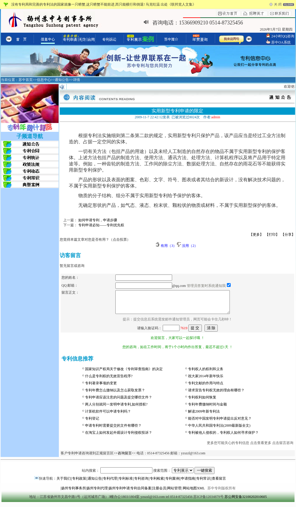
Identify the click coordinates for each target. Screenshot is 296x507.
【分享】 (288, 234)
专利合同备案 (141, 493)
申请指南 (188, 483)
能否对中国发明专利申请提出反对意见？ (220, 423)
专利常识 (203, 483)
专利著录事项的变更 (101, 387)
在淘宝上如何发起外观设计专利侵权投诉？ (118, 437)
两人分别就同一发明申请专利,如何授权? (116, 409)
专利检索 (157, 483)
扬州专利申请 (119, 493)
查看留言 (219, 483)
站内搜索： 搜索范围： (148, 475)
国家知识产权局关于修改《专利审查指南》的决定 (124, 373)
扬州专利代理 (97, 493)
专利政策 (79, 483)
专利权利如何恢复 (202, 402)
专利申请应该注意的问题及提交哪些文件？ (118, 402)
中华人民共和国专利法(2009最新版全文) (219, 430)
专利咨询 (141, 483)
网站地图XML (193, 493)
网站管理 (174, 493)
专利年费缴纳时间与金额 (207, 409)
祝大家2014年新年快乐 (205, 380)
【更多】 (256, 234)
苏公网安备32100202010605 (246, 501)
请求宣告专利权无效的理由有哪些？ (216, 395)
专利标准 (126, 483)
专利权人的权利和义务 (205, 373)
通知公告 (95, 483)
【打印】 (272, 234)
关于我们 (63, 483)
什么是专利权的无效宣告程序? (108, 380)
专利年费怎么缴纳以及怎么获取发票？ (115, 395)
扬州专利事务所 (73, 493)
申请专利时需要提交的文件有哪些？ (113, 430)
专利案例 (172, 483)
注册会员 (159, 493)
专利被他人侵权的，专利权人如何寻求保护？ (223, 437)
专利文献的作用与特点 (205, 387)
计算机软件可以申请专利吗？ (108, 416)
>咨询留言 (124, 458)
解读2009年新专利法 (204, 416)
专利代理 (110, 483)
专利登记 (92, 423)
